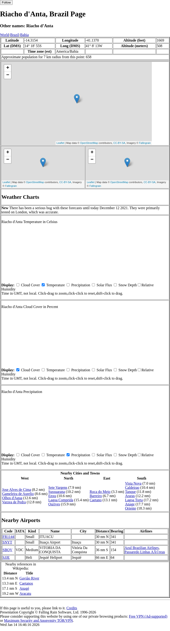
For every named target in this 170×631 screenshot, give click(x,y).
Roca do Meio (100, 492)
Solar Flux (104, 285)
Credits (71, 608)
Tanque (130, 492)
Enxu (52, 496)
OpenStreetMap (89, 143)
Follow (6, 2)
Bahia (24, 35)
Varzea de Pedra (14, 502)
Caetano (96, 500)
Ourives (54, 504)
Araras (130, 496)
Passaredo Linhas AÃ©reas (145, 552)
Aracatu (25, 593)
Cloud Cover (30, 285)
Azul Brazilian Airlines (142, 548)
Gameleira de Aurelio (18, 494)
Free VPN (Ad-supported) (148, 616)
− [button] (7, 75)
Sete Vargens (57, 487)
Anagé (24, 588)
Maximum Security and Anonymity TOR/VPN (38, 620)
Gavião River (29, 578)
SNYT (7, 542)
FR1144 (8, 537)
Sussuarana (56, 492)
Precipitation (80, 285)
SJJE (6, 557)
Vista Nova (133, 483)
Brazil (14, 35)
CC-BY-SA (119, 143)
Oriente (130, 508)
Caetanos (26, 583)
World (4, 35)
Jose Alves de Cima (16, 490)
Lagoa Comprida (60, 500)
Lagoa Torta (134, 500)
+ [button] (7, 68)
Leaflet (60, 143)
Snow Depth (127, 285)
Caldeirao (132, 487)
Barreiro (96, 496)
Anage (130, 504)
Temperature (55, 285)
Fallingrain (145, 143)
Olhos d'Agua (12, 498)
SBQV (7, 550)
